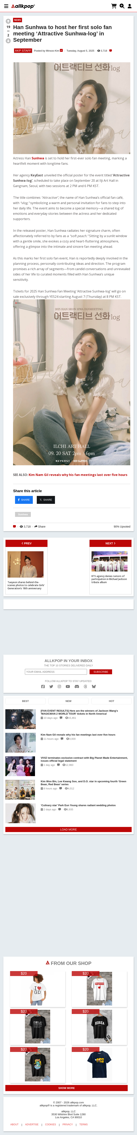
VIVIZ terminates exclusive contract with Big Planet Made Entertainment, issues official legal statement (84, 759)
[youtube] (68, 687)
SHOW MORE (66, 1088)
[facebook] (43, 687)
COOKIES (50, 1124)
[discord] (77, 687)
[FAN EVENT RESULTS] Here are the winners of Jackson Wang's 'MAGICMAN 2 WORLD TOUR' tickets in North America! (79, 712)
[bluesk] (94, 687)
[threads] (85, 687)
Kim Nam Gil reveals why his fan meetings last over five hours (78, 475)
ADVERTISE (32, 1124)
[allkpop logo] (23, 6)
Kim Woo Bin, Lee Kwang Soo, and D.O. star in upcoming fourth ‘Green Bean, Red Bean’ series (83, 783)
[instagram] (59, 687)
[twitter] (51, 687)
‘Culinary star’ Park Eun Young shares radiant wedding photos (78, 805)
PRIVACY (67, 1124)
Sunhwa (38, 158)
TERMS (83, 1124)
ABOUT (14, 1124)
